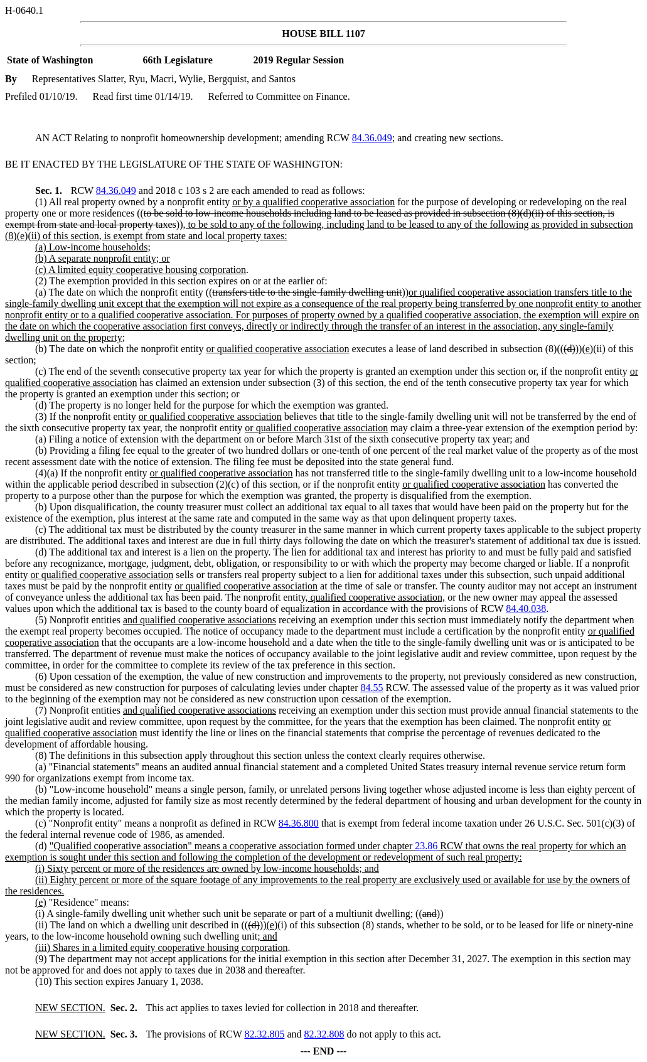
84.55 (371, 687)
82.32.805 (264, 1034)
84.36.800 (299, 823)
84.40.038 (526, 608)
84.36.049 (372, 137)
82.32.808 (324, 1034)
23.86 (426, 845)
